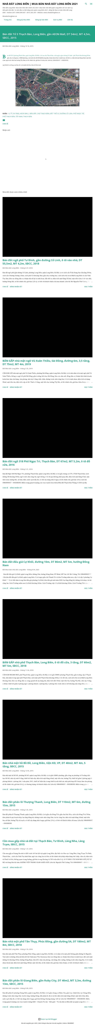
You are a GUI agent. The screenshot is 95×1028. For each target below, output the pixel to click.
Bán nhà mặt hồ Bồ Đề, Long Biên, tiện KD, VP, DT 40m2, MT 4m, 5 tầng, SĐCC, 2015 (44, 764)
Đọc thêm (88, 287)
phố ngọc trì (78, 113)
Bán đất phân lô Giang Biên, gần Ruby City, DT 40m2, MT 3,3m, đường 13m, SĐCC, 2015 (47, 982)
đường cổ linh (66, 113)
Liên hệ (68, 20)
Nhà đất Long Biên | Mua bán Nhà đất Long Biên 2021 (40, 4)
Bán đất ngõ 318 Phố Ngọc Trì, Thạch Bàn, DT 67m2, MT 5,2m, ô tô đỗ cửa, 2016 (46, 463)
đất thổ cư (54, 113)
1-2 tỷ (10, 113)
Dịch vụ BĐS (56, 20)
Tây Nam (19, 116)
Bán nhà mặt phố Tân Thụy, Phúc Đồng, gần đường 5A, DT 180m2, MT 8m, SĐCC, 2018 (47, 943)
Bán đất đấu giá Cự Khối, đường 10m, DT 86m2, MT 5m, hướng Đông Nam (46, 563)
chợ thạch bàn (43, 113)
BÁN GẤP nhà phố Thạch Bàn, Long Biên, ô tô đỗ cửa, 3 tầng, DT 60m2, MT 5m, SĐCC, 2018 (47, 664)
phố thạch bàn (9, 116)
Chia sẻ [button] (5, 124)
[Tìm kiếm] (86, 4)
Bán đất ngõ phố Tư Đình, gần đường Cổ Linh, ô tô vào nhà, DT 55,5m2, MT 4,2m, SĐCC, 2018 (42, 261)
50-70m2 (16, 113)
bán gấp (33, 113)
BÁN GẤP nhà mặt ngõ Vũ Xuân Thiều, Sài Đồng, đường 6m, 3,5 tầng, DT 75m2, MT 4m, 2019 (46, 362)
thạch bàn (27, 116)
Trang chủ (6, 20)
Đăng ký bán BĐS (40, 20)
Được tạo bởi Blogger (47, 1019)
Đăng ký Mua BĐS (22, 20)
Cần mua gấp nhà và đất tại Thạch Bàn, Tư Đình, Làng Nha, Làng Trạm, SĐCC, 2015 (44, 842)
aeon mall (24, 113)
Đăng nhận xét (16, 287)
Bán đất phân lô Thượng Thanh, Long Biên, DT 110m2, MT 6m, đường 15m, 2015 (46, 803)
